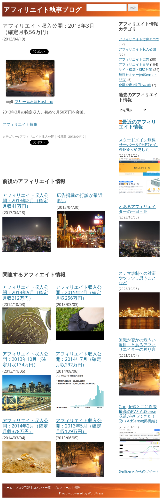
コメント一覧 (42, 487)
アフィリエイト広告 (134, 59)
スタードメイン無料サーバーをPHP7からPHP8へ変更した (138, 144)
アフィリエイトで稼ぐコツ (139, 39)
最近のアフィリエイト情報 (137, 124)
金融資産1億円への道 (135, 84)
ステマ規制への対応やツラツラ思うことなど (137, 277)
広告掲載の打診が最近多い (80, 198)
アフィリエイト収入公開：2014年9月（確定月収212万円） (25, 292)
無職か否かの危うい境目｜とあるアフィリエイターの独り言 (137, 344)
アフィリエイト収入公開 (37, 136)
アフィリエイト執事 (19, 124)
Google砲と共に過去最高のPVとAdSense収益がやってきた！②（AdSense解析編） (139, 414)
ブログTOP (22, 487)
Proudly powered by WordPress (81, 493)
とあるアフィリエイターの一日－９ (137, 209)
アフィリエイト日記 (134, 64)
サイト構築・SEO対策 (135, 69)
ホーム (8, 487)
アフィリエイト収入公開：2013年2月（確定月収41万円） (25, 200)
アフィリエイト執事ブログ (43, 9)
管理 (77, 487)
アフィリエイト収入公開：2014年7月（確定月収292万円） (79, 359)
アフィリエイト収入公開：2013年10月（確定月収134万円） (25, 359)
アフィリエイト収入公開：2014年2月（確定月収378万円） (25, 426)
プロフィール (62, 487)
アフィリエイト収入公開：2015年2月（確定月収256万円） (79, 292)
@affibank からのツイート (139, 471)
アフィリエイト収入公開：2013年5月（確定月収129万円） (79, 426)
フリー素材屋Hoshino (34, 101)
